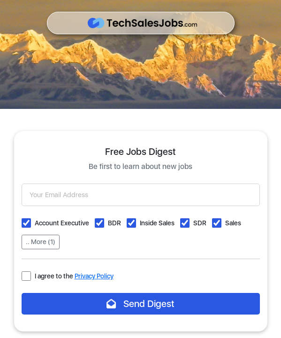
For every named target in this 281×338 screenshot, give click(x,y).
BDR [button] (114, 223)
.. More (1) (40, 242)
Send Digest (140, 303)
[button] (26, 223)
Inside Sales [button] (157, 223)
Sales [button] (233, 223)
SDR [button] (199, 223)
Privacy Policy (94, 276)
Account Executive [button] (62, 223)
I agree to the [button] (74, 276)
